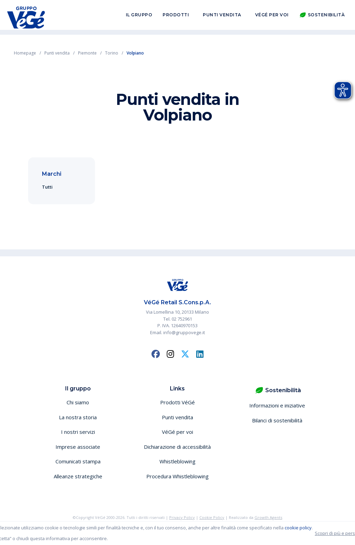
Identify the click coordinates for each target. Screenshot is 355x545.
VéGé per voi (272, 16)
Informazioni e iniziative (277, 405)
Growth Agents (268, 517)
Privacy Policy (182, 517)
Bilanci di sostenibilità (277, 420)
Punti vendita (222, 16)
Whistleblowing (177, 461)
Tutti (47, 187)
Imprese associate (77, 446)
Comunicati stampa (78, 461)
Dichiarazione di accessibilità (177, 446)
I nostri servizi (78, 431)
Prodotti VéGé (177, 402)
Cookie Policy (211, 517)
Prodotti (176, 16)
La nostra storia (78, 417)
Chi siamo (78, 402)
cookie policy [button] (298, 528)
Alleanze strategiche (78, 476)
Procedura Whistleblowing (177, 476)
